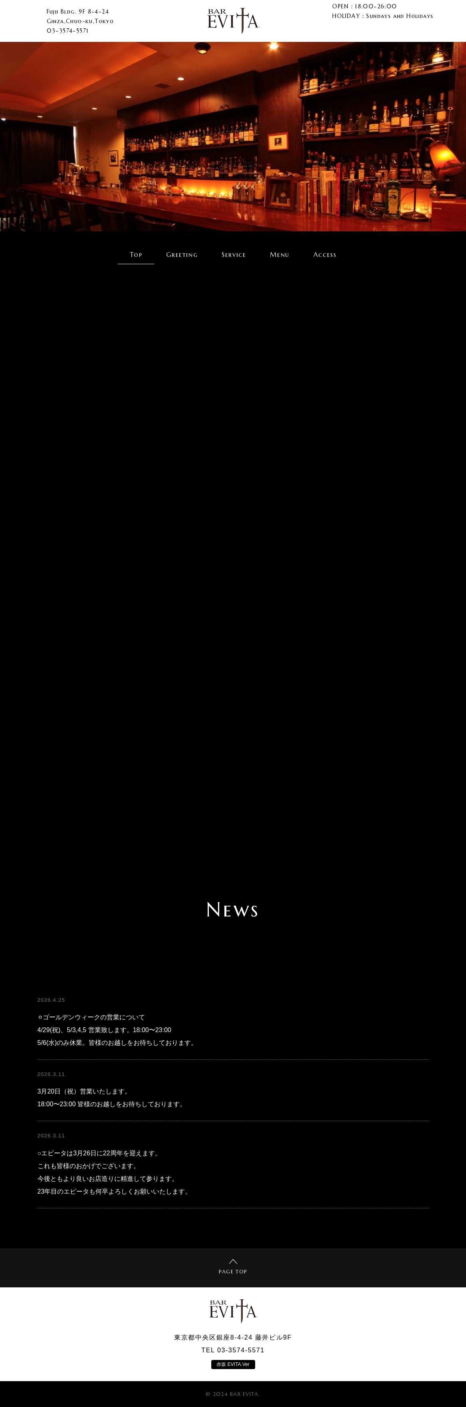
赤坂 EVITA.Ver (232, 1364)
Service (234, 254)
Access (325, 254)
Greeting (182, 254)
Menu (279, 254)
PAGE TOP (233, 1267)
